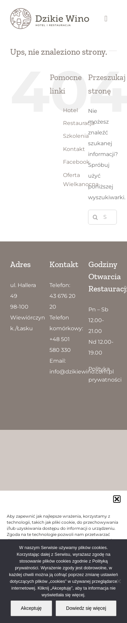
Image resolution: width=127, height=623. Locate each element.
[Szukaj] (95, 217)
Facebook (76, 162)
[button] (116, 499)
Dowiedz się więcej (86, 608)
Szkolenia (76, 136)
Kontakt (74, 149)
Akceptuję (31, 608)
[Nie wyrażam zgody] (118, 581)
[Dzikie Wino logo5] (49, 10)
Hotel (70, 110)
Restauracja (78, 123)
